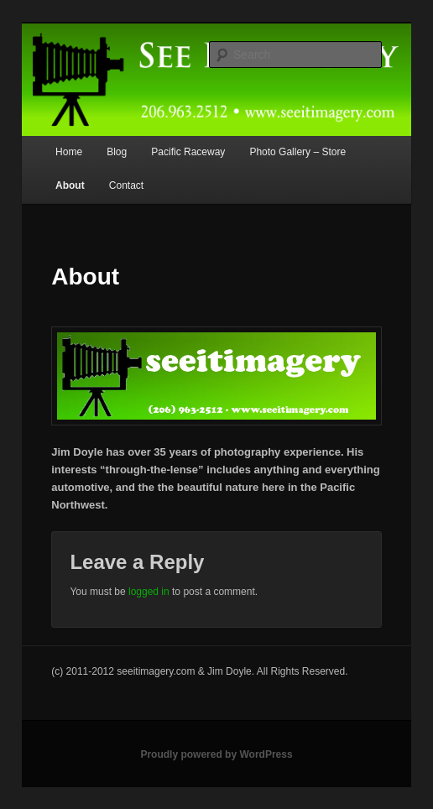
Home (68, 152)
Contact (126, 185)
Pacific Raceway (188, 152)
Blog (117, 152)
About (70, 185)
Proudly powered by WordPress (216, 754)
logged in (149, 592)
